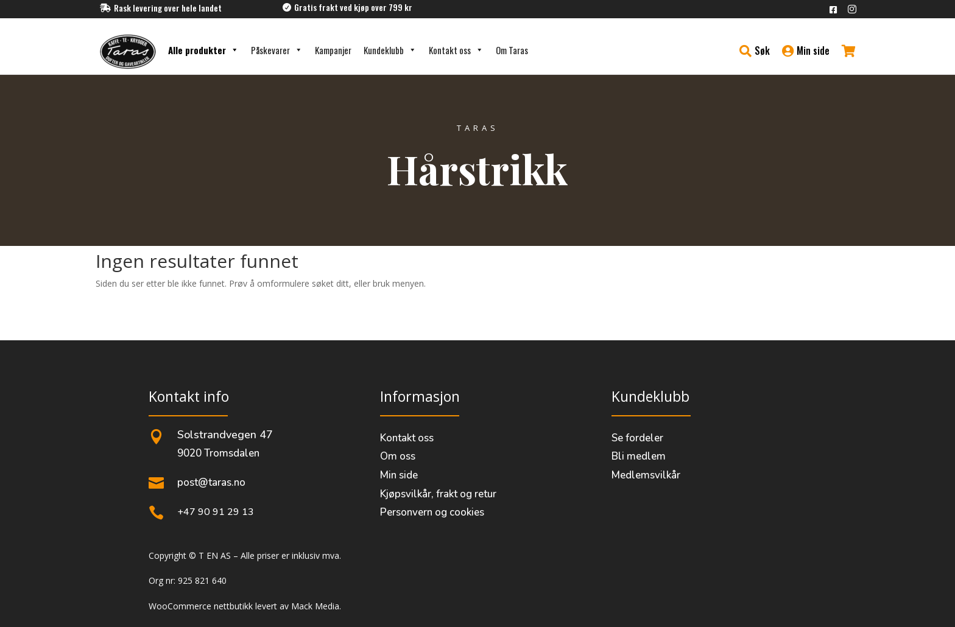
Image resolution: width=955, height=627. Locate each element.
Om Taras (512, 50)
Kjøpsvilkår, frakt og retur (438, 494)
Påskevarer (277, 50)
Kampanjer (333, 50)
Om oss (397, 456)
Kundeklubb (390, 50)
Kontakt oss (456, 50)
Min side (399, 475)
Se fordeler (637, 438)
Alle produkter (203, 50)
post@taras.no (211, 482)
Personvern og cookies (432, 512)
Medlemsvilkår (645, 475)
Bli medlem (638, 456)
